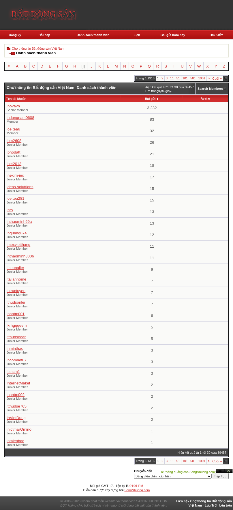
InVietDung (16, 418)
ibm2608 (14, 141)
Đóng (228, 471)
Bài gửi (150, 98)
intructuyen (16, 291)
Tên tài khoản (16, 98)
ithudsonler (16, 302)
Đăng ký (15, 35)
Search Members (210, 88)
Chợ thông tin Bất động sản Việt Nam (38, 48)
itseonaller (15, 268)
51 (178, 78)
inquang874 (17, 233)
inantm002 (16, 395)
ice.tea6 (13, 129)
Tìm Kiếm (216, 35)
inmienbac (15, 441)
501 (193, 78)
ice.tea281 (16, 198)
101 (185, 78)
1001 (201, 78)
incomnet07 (17, 360)
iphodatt (13, 152)
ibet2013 (14, 164)
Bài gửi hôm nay (173, 35)
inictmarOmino (19, 429)
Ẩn (220, 471)
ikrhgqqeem (17, 325)
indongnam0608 (20, 117)
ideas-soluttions (20, 187)
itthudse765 (17, 406)
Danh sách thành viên (93, 35)
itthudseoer (16, 337)
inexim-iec (15, 175)
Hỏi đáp (44, 35)
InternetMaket (18, 383)
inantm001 (16, 314)
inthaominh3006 (20, 256)
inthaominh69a (19, 221)
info (10, 210)
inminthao (15, 348)
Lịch (137, 35)
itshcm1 (13, 371)
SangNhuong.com (137, 490)
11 (172, 78)
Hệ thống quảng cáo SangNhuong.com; (188, 472)
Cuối (217, 78)
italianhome (16, 279)
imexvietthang (18, 244)
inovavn (13, 106)
